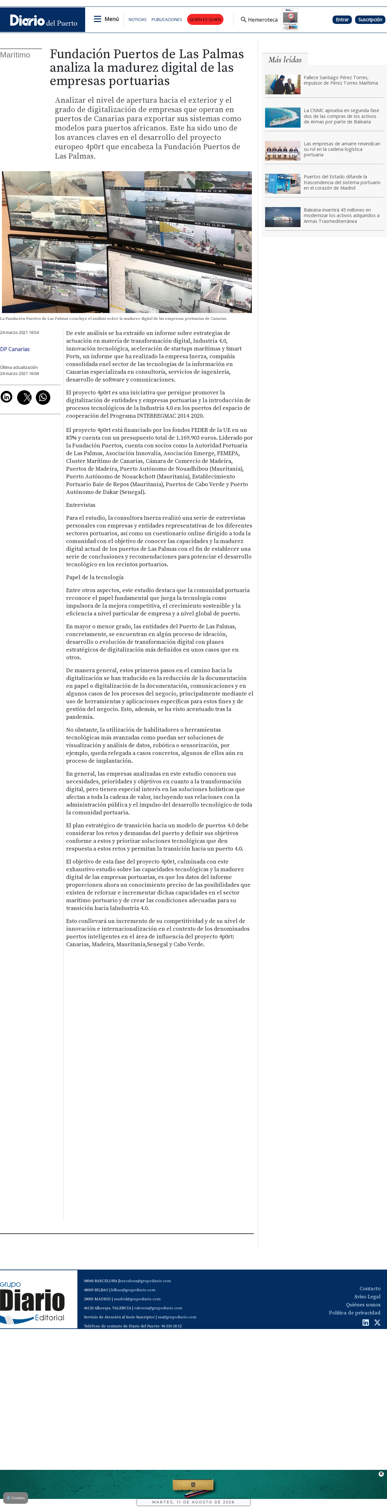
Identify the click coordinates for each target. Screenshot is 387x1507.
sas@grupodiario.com (177, 1317)
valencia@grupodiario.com (158, 1308)
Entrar (342, 19)
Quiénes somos (363, 1305)
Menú (111, 19)
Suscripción (370, 19)
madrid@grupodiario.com (137, 1299)
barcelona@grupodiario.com (145, 1281)
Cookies (15, 1497)
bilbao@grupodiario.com (133, 1290)
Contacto (370, 1288)
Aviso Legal (367, 1296)
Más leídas (285, 59)
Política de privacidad (355, 1313)
